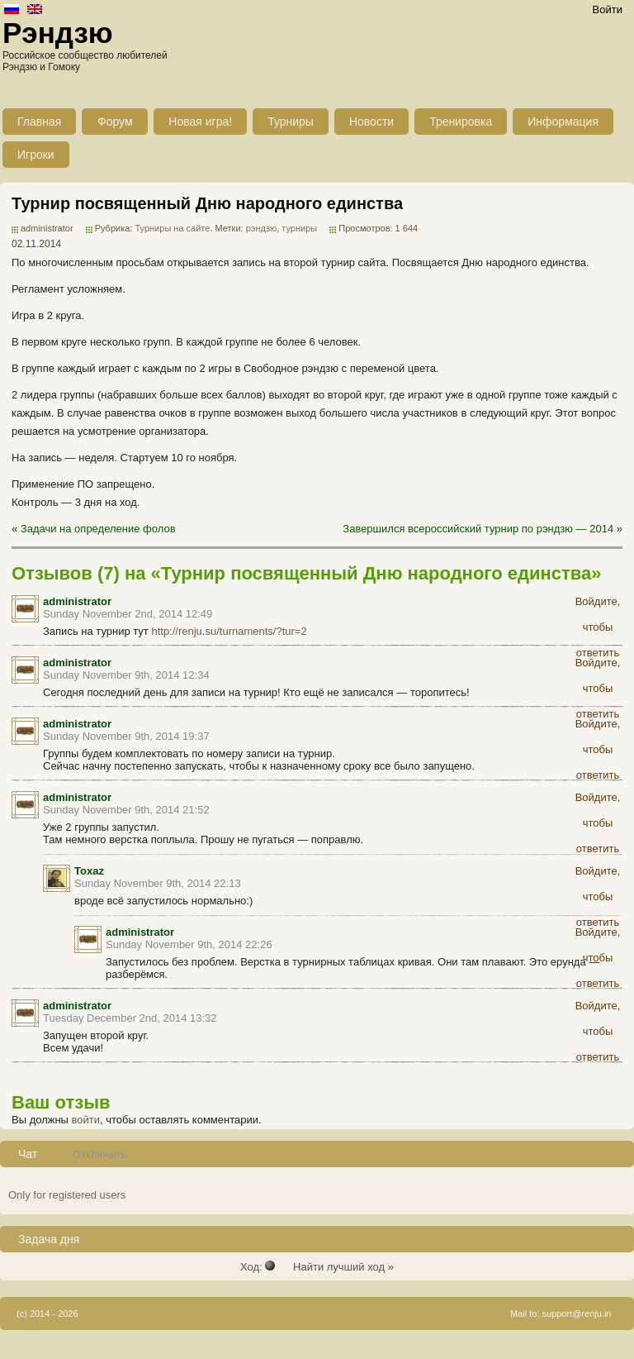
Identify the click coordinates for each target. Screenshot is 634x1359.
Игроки (35, 154)
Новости (371, 121)
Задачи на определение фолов (98, 528)
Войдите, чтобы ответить (598, 604)
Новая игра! (200, 121)
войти (86, 1119)
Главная (39, 121)
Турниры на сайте (172, 228)
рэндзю (261, 228)
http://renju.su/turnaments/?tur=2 (228, 631)
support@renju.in (577, 1313)
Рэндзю (57, 33)
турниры (299, 228)
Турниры (290, 121)
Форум (115, 121)
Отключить (100, 1154)
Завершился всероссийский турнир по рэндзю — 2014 (478, 528)
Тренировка (460, 121)
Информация (563, 121)
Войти (607, 9)
